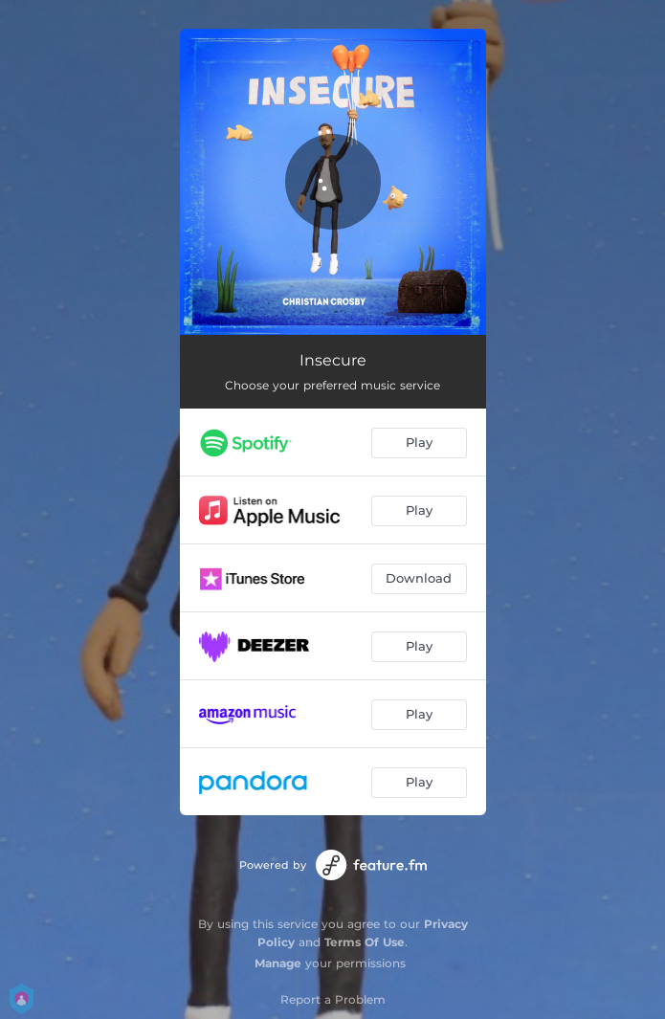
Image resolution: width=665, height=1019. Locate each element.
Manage (278, 963)
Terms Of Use (364, 942)
